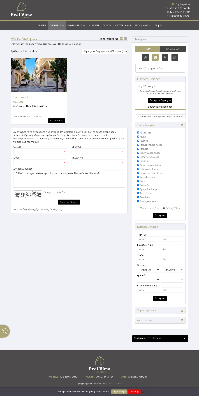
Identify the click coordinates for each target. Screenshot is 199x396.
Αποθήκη (144, 148)
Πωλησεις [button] (57, 25)
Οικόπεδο (144, 185)
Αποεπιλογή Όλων (151, 208)
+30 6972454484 (180, 11)
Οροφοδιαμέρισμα (149, 189)
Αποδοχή (134, 391)
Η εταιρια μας (123, 25)
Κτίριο (143, 136)
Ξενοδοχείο (145, 197)
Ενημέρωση (160, 215)
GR (156, 25)
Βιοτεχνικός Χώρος (149, 157)
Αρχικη (42, 25)
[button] (142, 112)
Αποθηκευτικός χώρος (151, 144)
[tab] (160, 112)
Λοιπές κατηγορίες (149, 201)
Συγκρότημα (146, 193)
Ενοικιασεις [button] (76, 25)
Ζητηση (106, 25)
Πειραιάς (143, 112)
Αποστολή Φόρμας (69, 202)
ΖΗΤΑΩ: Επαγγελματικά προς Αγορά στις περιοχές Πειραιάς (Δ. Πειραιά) (69, 178)
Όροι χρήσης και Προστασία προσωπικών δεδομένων (99, 383)
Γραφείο (144, 161)
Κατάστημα (145, 132)
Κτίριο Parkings (147, 177)
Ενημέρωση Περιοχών (160, 100)
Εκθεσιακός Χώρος (149, 169)
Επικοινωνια (142, 25)
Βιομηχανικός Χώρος (150, 153)
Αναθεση (94, 25)
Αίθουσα (144, 140)
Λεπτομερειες (56, 121)
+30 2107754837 (180, 8)
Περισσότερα (119, 391)
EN (161, 25)
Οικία (142, 181)
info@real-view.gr (180, 15)
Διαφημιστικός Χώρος (150, 165)
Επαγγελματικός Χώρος (152, 173)
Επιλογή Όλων (173, 208)
